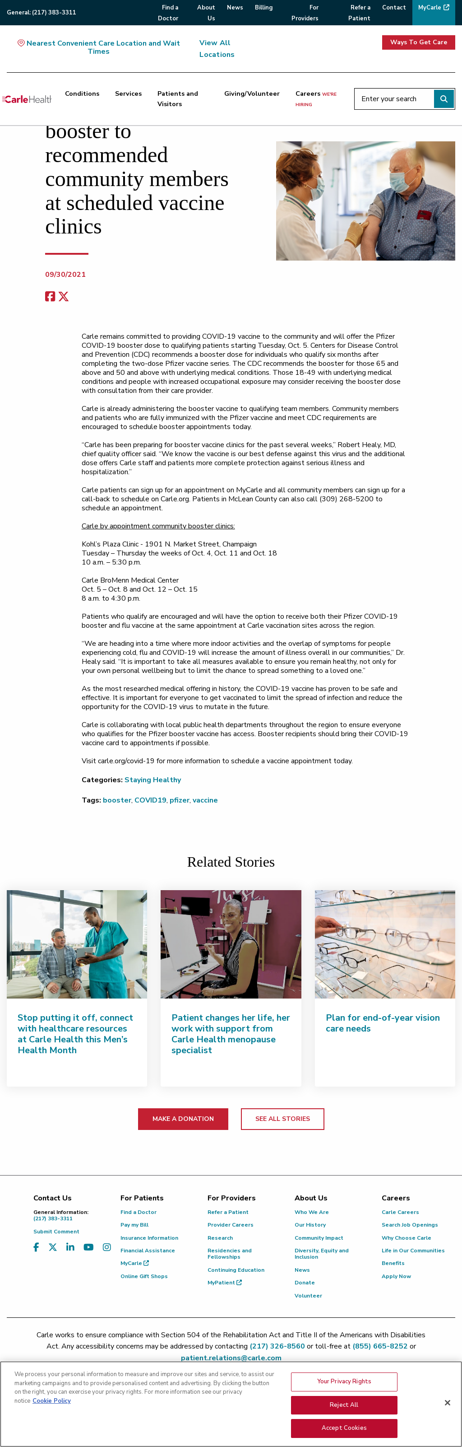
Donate (305, 1282)
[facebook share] (50, 297)
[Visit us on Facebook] (36, 1248)
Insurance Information (149, 1238)
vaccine (205, 800)
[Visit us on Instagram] (107, 1248)
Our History (310, 1224)
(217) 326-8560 (277, 1346)
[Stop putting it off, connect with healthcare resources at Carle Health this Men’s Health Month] (77, 944)
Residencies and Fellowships (230, 1253)
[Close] (447, 1405)
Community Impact (319, 1238)
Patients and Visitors (177, 98)
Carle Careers (400, 1212)
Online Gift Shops (144, 1276)
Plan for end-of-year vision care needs (383, 1023)
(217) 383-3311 (70, 1215)
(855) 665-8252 (380, 1346)
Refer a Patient (228, 1212)
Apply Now (396, 1276)
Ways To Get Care (418, 42)
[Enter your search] (404, 99)
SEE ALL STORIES (282, 1119)
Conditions (82, 93)
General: (41, 13)
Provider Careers (231, 1224)
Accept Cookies (344, 1431)
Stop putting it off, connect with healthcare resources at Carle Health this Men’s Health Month (75, 1034)
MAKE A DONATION (183, 1119)
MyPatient (225, 1282)
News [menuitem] (235, 8)
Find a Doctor (138, 1212)
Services (128, 93)
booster (117, 800)
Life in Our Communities (413, 1250)
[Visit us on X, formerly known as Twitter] (52, 1248)
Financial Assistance (147, 1250)
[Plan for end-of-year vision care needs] (385, 944)
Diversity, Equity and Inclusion (322, 1253)
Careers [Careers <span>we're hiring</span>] (316, 98)
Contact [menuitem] (394, 8)
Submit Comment (56, 1231)
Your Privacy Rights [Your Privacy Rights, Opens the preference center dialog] (344, 1384)
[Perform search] (444, 99)
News (302, 1270)
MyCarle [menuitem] (429, 8)
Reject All (344, 1407)
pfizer (179, 800)
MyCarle (134, 1263)
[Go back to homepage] (26, 99)
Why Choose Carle (406, 1238)
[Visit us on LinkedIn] (70, 1248)
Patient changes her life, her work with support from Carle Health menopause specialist (230, 1034)
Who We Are (312, 1212)
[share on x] (63, 297)
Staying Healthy (153, 780)
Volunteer (308, 1295)
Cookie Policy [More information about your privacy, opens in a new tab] (51, 1403)
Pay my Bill (134, 1224)
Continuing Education (236, 1270)
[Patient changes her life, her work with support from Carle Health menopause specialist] (231, 944)
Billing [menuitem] (264, 8)
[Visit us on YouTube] (88, 1248)
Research (220, 1238)
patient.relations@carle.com (231, 1358)
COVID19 (150, 800)
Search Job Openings (410, 1224)
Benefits (393, 1263)
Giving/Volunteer (252, 93)
